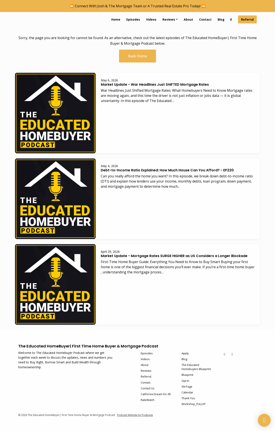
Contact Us (147, 388)
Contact (205, 19)
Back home (137, 56)
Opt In (185, 381)
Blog (221, 19)
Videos (151, 19)
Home (115, 19)
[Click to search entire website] (231, 19)
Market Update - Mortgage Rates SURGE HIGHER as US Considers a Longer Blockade (174, 255)
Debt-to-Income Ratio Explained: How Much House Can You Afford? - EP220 (167, 170)
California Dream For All (156, 394)
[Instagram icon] (232, 354)
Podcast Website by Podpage (135, 415)
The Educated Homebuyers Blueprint (196, 367)
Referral (247, 19)
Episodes (133, 19)
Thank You (188, 398)
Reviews (168, 19)
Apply (185, 353)
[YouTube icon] (224, 354)
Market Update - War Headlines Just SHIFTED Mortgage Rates (155, 84)
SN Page (187, 386)
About (188, 19)
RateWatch (147, 400)
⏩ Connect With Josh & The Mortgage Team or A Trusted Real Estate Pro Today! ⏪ (138, 6)
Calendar (187, 392)
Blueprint (187, 375)
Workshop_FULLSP (194, 404)
